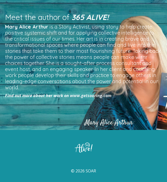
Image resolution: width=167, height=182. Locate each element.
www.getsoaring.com (90, 95)
